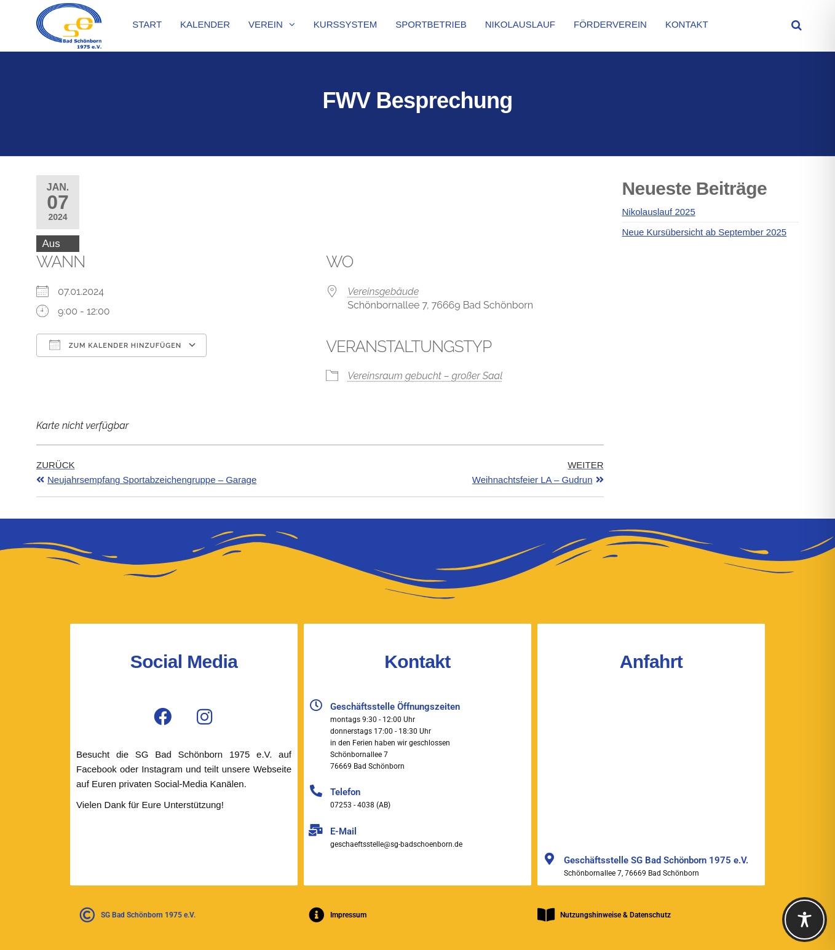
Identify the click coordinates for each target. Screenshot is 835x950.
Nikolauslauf (520, 24)
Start (147, 24)
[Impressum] (316, 914)
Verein (265, 24)
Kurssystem (345, 24)
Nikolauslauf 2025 (658, 211)
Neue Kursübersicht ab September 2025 (704, 232)
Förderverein (610, 24)
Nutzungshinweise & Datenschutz (615, 915)
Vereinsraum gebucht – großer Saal (424, 376)
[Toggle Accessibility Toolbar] (804, 919)
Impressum (348, 915)
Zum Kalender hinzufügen (115, 344)
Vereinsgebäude (383, 291)
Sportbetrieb (431, 24)
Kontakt (686, 24)
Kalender (205, 24)
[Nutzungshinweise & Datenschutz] (546, 914)
